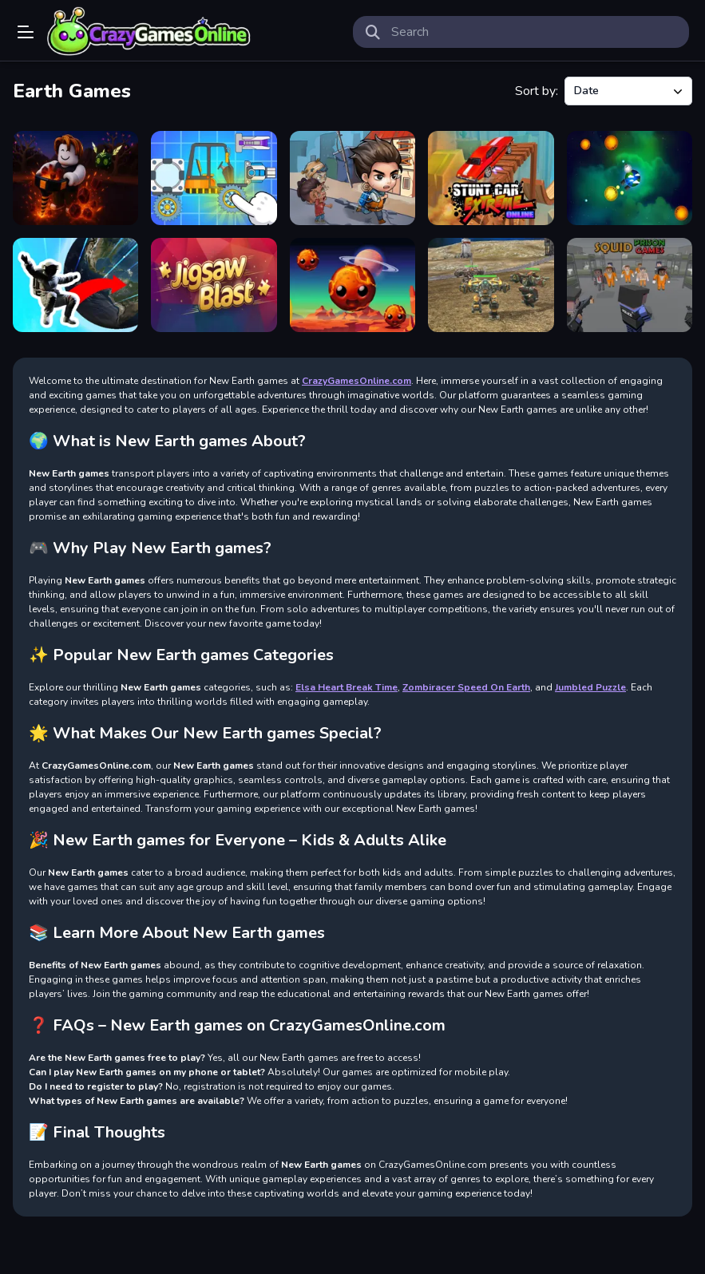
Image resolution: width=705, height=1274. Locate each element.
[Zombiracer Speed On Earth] (213, 178)
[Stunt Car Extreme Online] (490, 178)
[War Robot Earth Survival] (490, 285)
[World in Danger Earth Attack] (629, 178)
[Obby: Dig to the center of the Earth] (75, 178)
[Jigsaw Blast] (213, 285)
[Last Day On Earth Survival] (352, 178)
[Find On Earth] (75, 285)
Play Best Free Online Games (149, 31)
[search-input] (534, 32)
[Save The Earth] (352, 285)
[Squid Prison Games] (629, 285)
